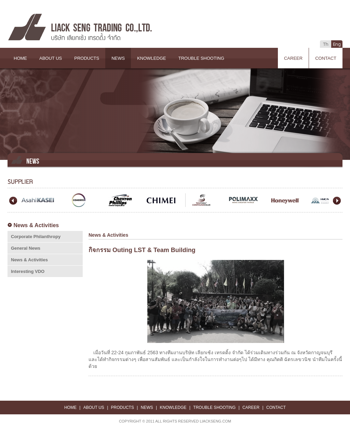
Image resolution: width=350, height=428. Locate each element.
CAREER (293, 58)
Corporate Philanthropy (35, 236)
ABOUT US (50, 58)
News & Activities (29, 259)
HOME (20, 58)
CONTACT (325, 58)
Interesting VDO (27, 271)
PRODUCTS (86, 58)
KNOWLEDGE (151, 58)
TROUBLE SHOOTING (201, 58)
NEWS (118, 58)
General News (25, 248)
